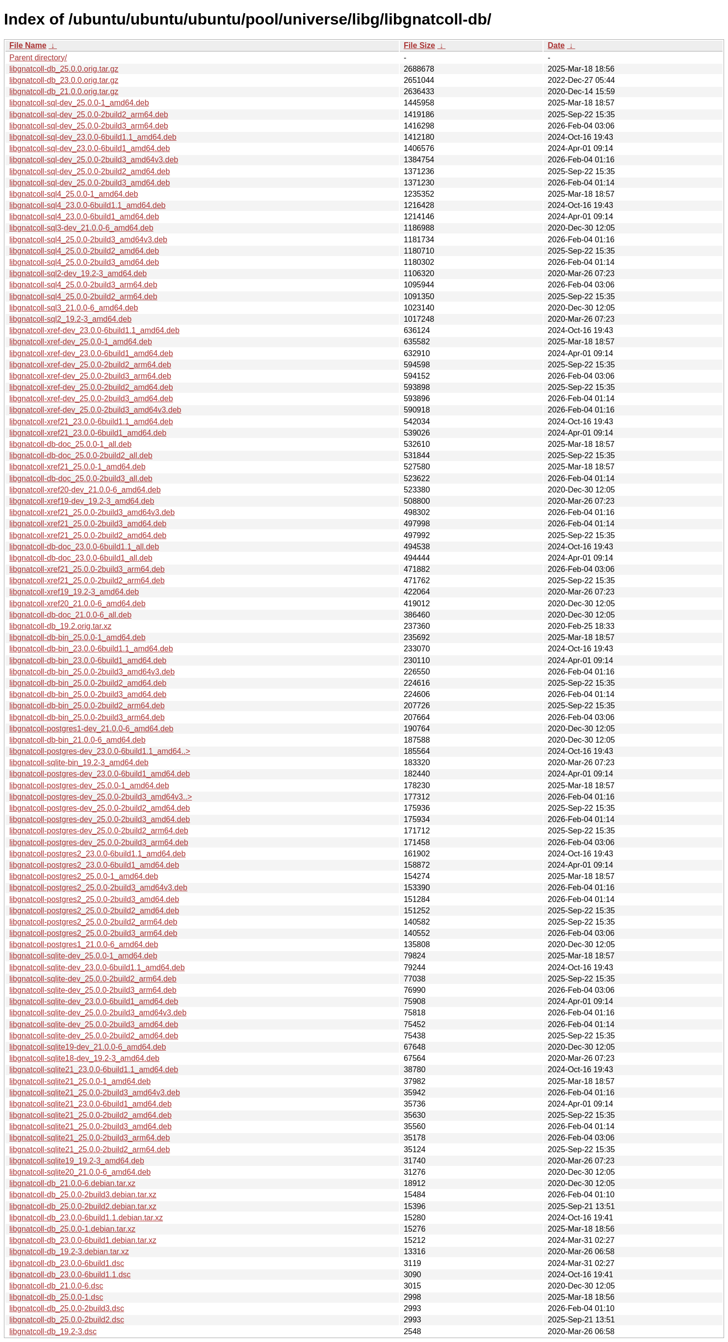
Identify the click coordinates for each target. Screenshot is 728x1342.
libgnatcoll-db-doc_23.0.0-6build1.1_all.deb (84, 546)
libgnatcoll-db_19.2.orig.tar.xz (60, 626)
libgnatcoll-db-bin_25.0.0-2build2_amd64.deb (87, 683)
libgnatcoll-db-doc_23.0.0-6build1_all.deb (81, 558)
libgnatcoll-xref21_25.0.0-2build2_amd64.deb (87, 535)
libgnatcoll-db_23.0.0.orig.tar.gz (63, 80)
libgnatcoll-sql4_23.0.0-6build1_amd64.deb (84, 216)
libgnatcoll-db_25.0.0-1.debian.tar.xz (72, 1229)
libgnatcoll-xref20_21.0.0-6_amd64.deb (77, 603)
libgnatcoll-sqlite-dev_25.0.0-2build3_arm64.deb (93, 990)
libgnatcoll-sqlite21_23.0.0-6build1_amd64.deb (90, 1104)
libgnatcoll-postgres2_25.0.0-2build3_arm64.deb (93, 933)
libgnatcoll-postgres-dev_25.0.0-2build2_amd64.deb (99, 808)
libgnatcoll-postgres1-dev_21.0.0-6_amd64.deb (91, 728)
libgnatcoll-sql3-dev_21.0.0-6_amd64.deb (81, 228)
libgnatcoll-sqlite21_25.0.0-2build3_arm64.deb (89, 1138)
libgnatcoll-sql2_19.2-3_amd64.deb (70, 319)
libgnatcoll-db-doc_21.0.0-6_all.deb (70, 615)
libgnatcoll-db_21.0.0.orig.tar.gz (63, 91)
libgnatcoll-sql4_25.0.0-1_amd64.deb (73, 194)
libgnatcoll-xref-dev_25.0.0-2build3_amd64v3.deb (95, 410)
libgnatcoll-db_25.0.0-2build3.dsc (66, 1308)
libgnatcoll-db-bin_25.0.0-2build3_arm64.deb (87, 717)
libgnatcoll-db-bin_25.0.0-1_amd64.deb (77, 637)
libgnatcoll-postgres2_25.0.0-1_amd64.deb (83, 876)
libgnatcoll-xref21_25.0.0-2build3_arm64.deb (87, 569)
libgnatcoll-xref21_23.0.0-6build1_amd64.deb (87, 433)
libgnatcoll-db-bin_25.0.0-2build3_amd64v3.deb (92, 672)
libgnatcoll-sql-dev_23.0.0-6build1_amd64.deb (89, 148)
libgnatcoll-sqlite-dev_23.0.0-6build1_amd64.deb (93, 1001)
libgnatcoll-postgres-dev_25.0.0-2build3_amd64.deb (99, 819)
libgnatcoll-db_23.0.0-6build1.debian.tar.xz (82, 1240)
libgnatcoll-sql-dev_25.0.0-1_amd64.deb (79, 103)
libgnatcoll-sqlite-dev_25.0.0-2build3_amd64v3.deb (97, 1012)
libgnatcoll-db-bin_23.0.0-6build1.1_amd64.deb (91, 649)
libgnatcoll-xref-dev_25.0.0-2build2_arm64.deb (90, 365)
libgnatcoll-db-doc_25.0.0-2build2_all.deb (81, 455)
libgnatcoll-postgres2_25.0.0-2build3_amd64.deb (94, 899)
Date (556, 45)
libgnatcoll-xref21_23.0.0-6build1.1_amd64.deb (91, 421)
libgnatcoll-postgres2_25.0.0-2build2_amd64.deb (94, 910)
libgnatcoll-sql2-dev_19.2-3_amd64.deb (78, 273)
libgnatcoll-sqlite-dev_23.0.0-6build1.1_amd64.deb (97, 967)
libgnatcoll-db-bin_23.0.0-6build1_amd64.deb (87, 660)
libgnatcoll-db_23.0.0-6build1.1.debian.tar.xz (86, 1217)
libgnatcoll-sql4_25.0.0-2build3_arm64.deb (83, 285)
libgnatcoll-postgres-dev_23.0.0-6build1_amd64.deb (99, 774)
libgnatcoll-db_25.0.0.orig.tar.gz (63, 69)
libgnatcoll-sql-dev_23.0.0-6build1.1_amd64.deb (93, 137)
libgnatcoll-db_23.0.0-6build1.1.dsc (69, 1274)
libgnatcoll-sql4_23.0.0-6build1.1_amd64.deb (87, 205)
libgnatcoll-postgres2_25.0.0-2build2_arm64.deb (93, 922)
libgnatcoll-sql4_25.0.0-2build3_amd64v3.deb (88, 239)
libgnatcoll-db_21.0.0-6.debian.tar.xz (72, 1183)
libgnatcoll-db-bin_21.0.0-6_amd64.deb (77, 740)
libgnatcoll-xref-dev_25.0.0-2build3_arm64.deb (90, 376)
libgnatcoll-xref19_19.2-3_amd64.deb (74, 592)
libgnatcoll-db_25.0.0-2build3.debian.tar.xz (82, 1194)
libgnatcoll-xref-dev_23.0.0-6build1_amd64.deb (91, 353)
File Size (419, 45)
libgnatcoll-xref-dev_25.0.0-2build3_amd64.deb (91, 398)
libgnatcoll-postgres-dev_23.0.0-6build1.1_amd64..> (99, 751)
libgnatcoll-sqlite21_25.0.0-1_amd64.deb (80, 1081)
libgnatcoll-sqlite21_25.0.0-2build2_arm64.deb (89, 1149)
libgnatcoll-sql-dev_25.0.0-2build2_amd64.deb (89, 171)
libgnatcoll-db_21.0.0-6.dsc (56, 1286)
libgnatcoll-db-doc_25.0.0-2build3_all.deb (81, 478)
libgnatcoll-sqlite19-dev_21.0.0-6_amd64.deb (87, 1047)
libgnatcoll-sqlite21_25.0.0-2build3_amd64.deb (90, 1126)
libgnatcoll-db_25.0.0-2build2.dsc (66, 1320)
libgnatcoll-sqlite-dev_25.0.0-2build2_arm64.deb (93, 979)
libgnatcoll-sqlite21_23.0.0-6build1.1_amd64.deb (93, 1069)
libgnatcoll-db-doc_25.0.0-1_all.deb (70, 444)
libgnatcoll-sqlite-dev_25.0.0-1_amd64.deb (83, 956)
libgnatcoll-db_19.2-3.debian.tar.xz (69, 1251)
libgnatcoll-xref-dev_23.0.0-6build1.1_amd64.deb (94, 330)
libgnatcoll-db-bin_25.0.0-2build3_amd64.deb (87, 694)
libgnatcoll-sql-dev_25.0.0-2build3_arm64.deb (88, 126)
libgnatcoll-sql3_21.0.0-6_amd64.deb (73, 308)
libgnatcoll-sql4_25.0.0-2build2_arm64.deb (83, 296)
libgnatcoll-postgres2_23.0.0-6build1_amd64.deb (94, 865)
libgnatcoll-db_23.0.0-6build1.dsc (66, 1263)
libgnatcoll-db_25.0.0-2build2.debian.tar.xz (82, 1206)
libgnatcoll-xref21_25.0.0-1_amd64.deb (77, 467)
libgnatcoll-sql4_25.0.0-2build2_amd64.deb (84, 251)
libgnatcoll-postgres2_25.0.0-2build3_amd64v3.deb (98, 887)
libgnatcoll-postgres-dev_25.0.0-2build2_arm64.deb (98, 830)
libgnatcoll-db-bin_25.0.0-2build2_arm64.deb (87, 705)
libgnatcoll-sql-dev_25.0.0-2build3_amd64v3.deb (93, 159)
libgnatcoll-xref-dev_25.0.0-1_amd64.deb (80, 341)
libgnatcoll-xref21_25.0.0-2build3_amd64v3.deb (92, 512)
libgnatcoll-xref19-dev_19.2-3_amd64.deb (81, 501)
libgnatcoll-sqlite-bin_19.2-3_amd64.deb (79, 762)
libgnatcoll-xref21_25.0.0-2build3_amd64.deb (87, 523)
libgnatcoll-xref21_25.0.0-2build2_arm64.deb (87, 580)
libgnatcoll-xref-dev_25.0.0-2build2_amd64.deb (91, 387)
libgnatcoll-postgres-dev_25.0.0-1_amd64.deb (89, 785)
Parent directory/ (38, 57)
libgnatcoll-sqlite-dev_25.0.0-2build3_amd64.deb (93, 1024)
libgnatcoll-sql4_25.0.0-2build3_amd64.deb (84, 262)
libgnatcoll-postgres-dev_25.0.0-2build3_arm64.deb (98, 842)
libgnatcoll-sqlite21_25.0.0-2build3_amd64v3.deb (94, 1092)
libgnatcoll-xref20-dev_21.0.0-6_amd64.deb (85, 490)
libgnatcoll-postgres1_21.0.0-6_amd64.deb (83, 944)
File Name (28, 45)
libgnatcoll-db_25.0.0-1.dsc (56, 1297)
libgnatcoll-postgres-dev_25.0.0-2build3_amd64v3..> (100, 797)
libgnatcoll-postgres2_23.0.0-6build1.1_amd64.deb (97, 854)
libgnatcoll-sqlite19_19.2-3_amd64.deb (76, 1161)
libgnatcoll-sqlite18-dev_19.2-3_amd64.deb (84, 1058)
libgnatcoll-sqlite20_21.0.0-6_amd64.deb (80, 1172)
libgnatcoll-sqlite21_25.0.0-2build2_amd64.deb (90, 1115)
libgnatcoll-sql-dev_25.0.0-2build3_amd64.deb (89, 183)
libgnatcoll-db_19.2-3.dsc (53, 1331)
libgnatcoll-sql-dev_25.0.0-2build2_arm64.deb (88, 114)
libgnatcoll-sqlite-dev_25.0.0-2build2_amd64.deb (93, 1036)
